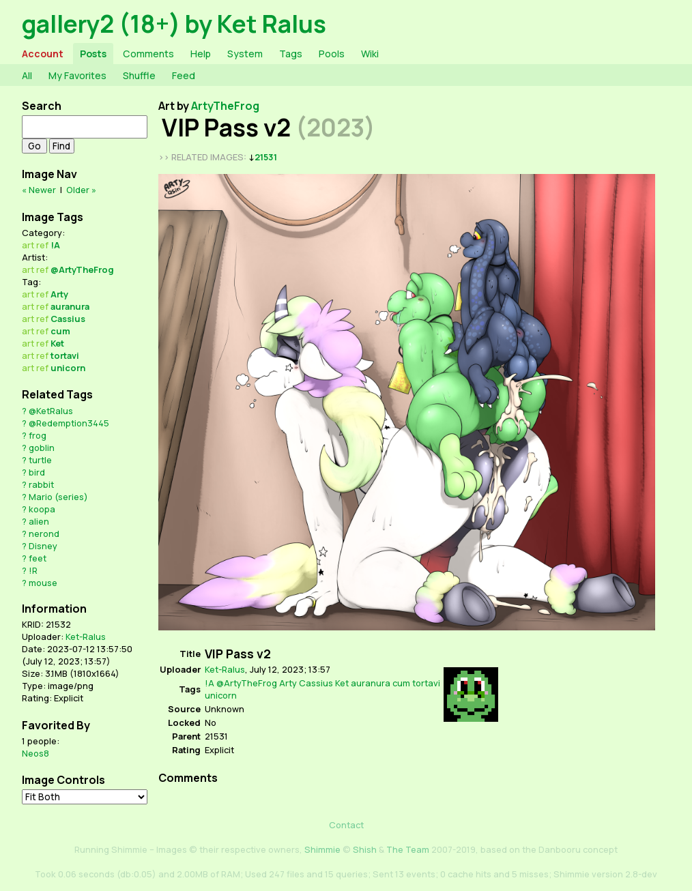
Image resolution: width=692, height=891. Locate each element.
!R (33, 570)
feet (37, 558)
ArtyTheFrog (225, 105)
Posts (93, 53)
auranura (70, 306)
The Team (407, 849)
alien (39, 521)
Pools (332, 53)
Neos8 (35, 753)
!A (55, 245)
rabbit (41, 484)
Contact (346, 825)
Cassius (68, 318)
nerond (44, 533)
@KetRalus (51, 411)
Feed (183, 75)
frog (37, 435)
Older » (81, 190)
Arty (59, 294)
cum (60, 331)
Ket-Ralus (86, 636)
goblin (42, 447)
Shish (365, 849)
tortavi (65, 355)
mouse (43, 582)
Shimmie (322, 849)
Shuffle (139, 75)
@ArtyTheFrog (82, 269)
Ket (57, 343)
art (28, 245)
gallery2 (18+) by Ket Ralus (174, 23)
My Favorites (77, 75)
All (27, 75)
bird (37, 472)
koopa (42, 509)
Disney (43, 546)
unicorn (68, 368)
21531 (266, 157)
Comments (148, 53)
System (245, 53)
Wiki (370, 53)
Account (42, 53)
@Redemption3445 (69, 423)
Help (200, 53)
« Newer (39, 190)
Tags (290, 53)
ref (42, 245)
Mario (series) (58, 497)
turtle (40, 460)
